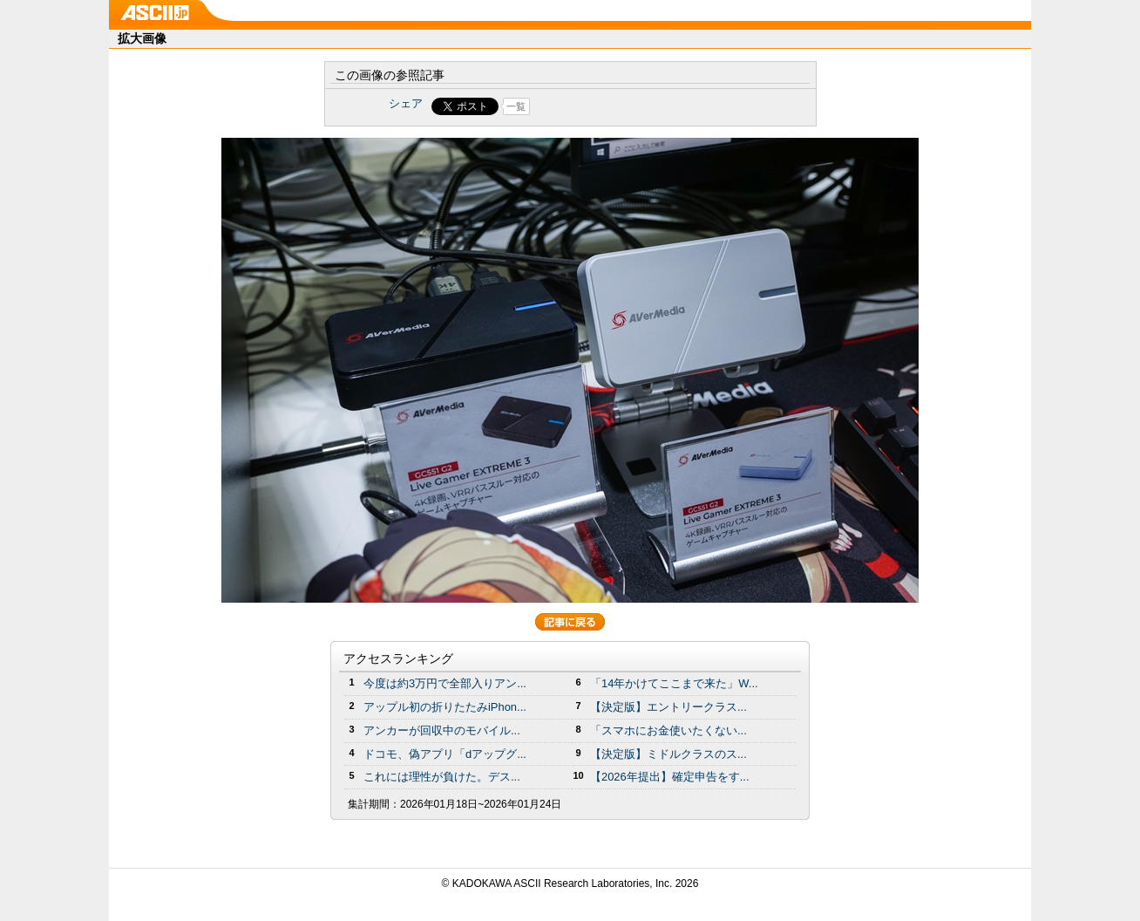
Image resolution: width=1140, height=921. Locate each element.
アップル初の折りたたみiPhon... (444, 706)
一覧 (516, 106)
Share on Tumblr (635, 106)
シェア (406, 103)
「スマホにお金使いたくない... (668, 730)
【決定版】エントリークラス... (668, 706)
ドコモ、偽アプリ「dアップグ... (444, 754)
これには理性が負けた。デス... (441, 776)
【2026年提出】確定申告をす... (670, 776)
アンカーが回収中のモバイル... (441, 730)
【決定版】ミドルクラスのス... (668, 754)
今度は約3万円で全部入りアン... (444, 683)
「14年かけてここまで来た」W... (674, 683)
